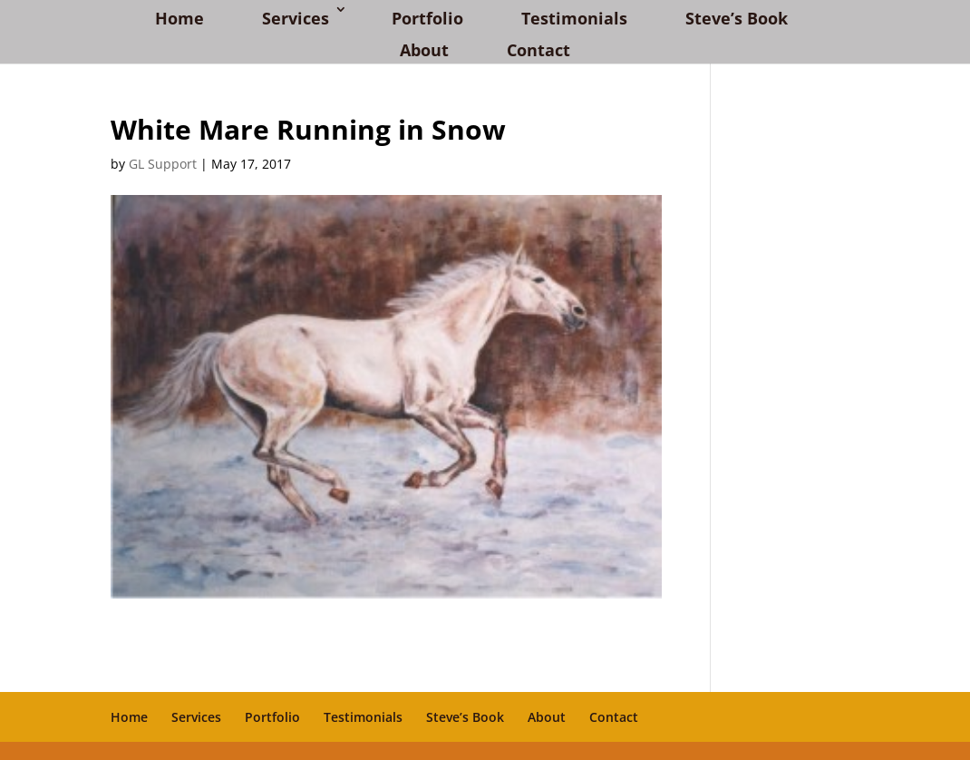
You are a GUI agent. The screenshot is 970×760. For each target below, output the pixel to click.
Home (179, 18)
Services (295, 18)
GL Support (163, 163)
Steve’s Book (736, 18)
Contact (538, 50)
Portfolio (427, 18)
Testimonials (574, 18)
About (424, 50)
